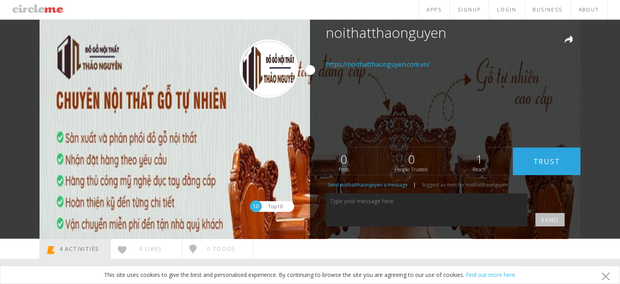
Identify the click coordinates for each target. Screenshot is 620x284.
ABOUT (589, 9)
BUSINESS (547, 9)
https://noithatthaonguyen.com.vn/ (378, 64)
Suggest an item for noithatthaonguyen (465, 184)
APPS (434, 9)
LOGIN (506, 9)
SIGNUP (469, 9)
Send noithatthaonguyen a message (368, 184)
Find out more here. (491, 274)
